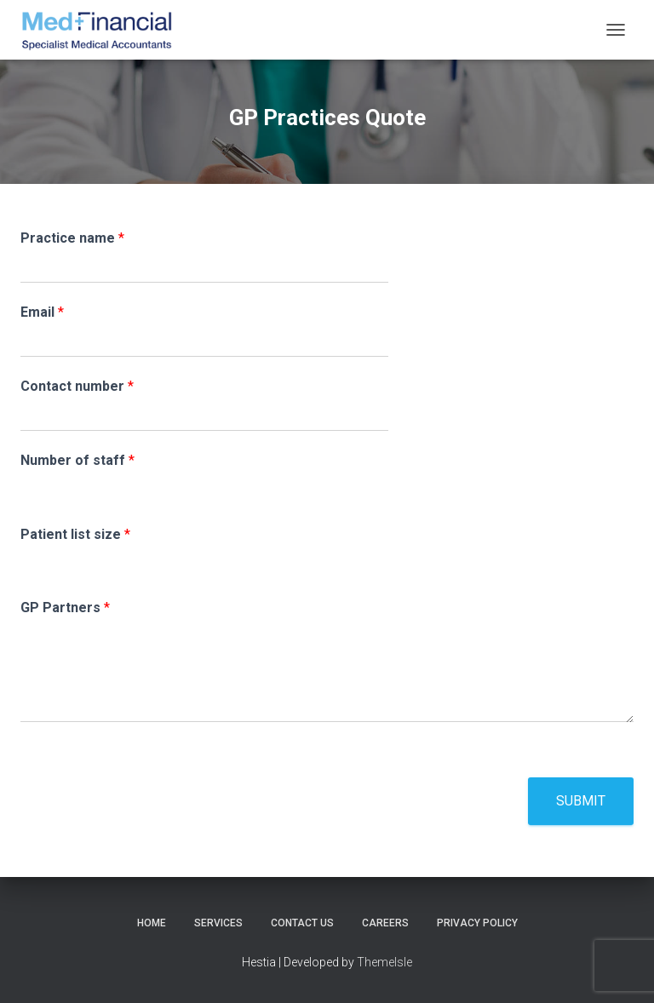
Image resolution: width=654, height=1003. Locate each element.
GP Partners (65, 607)
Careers (385, 923)
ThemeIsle (384, 962)
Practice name (72, 238)
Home (151, 923)
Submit (580, 801)
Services (218, 923)
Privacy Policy (477, 923)
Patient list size (75, 534)
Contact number (77, 386)
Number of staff (77, 460)
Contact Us (302, 923)
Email (42, 312)
